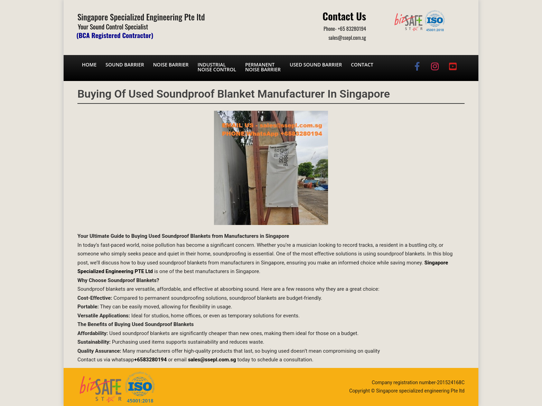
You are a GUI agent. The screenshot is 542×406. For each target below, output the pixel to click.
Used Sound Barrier (316, 64)
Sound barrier (124, 64)
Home (89, 64)
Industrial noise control (216, 67)
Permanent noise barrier (263, 67)
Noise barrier (171, 64)
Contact (362, 64)
